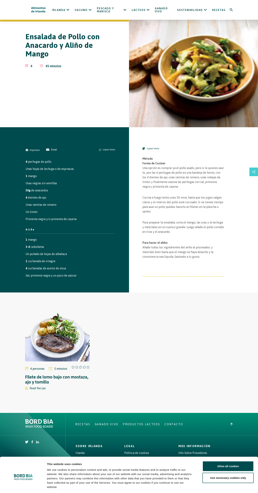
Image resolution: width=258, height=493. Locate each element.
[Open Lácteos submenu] (147, 10)
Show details (188, 485)
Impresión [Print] (33, 150)
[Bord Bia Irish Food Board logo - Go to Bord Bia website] (39, 426)
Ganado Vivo (161, 10)
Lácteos (138, 9)
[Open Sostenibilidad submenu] (205, 10)
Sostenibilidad (190, 9)
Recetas (218, 9)
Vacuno (81, 9)
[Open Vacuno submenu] (90, 10)
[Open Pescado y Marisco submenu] (124, 10)
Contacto (173, 424)
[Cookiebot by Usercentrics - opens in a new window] (23, 486)
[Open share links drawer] (253, 172)
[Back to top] (231, 424)
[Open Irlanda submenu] (67, 10)
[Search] (231, 9)
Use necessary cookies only (228, 462)
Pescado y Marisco (105, 10)
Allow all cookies (228, 450)
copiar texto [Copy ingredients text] (107, 149)
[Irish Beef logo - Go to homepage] (38, 10)
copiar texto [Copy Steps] (150, 148)
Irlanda (58, 9)
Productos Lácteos (141, 424)
